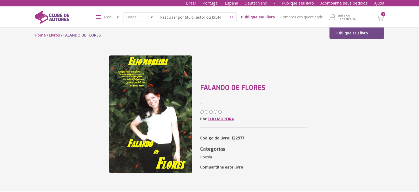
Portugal (210, 3)
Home (40, 35)
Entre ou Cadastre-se (346, 17)
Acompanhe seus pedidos (344, 3)
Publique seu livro (298, 3)
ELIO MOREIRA (221, 118)
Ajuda (379, 3)
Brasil (191, 3)
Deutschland (256, 3)
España (231, 3)
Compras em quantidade (301, 16)
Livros (54, 35)
